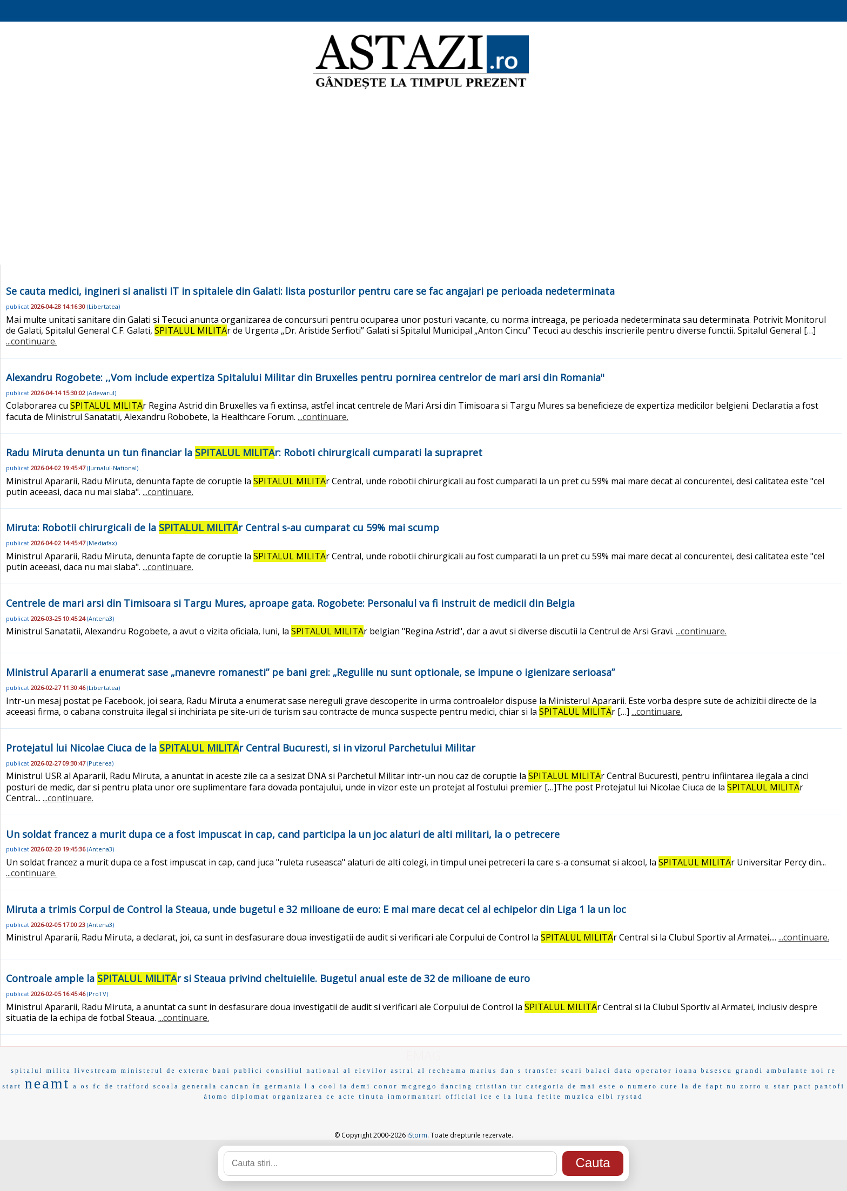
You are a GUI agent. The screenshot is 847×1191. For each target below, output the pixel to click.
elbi (606, 1096)
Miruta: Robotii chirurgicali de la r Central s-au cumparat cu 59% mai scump (222, 527)
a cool (324, 1086)
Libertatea (103, 306)
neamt (47, 1083)
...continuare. (31, 341)
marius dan (492, 1070)
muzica (580, 1096)
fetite (549, 1096)
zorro (751, 1086)
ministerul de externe (165, 1070)
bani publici (238, 1070)
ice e (491, 1096)
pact (803, 1086)
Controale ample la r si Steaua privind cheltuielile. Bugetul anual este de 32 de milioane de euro (268, 978)
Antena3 (100, 618)
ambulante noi (795, 1070)
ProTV (97, 994)
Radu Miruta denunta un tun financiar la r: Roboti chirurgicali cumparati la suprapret (244, 452)
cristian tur (499, 1086)
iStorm (417, 1135)
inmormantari (415, 1096)
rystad (630, 1096)
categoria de (551, 1086)
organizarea (298, 1096)
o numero (638, 1086)
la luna (519, 1096)
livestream (96, 1070)
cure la (675, 1086)
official (461, 1096)
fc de (103, 1086)
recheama (448, 1070)
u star (778, 1086)
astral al (408, 1070)
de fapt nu (715, 1086)
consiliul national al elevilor (326, 1070)
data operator (643, 1070)
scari (572, 1070)
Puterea (100, 763)
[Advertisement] (423, 178)
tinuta (372, 1096)
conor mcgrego (405, 1086)
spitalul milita (41, 1070)
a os (81, 1086)
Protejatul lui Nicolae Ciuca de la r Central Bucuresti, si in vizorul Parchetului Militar (240, 747)
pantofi (830, 1086)
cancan (235, 1086)
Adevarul (102, 393)
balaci (598, 1070)
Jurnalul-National (113, 468)
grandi (749, 1070)
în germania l (280, 1086)
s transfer (538, 1070)
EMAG (423, 1055)
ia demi (355, 1086)
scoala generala (185, 1086)
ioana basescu (704, 1070)
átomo (216, 1096)
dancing (456, 1086)
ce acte (340, 1096)
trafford (133, 1086)
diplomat (251, 1096)
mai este (598, 1086)
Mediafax (102, 543)
